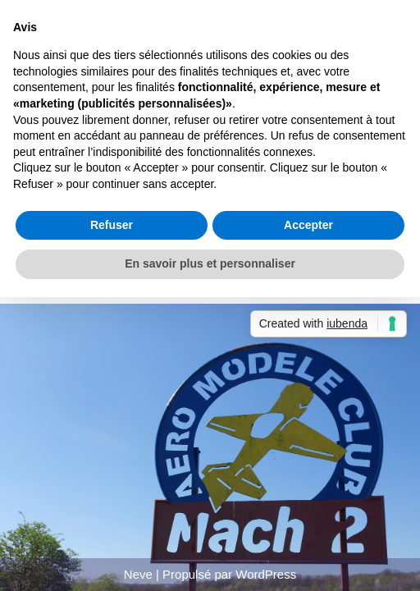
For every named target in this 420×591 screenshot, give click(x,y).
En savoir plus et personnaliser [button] (210, 263)
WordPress (265, 574)
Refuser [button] (111, 224)
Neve (138, 574)
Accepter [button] (308, 224)
